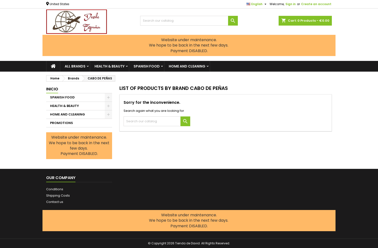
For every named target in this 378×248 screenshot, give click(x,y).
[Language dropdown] (257, 4)
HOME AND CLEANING (187, 66)
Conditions (54, 189)
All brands (75, 66)
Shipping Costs (58, 195)
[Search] (189, 21)
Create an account (316, 4)
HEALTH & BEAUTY (109, 66)
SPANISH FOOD (147, 66)
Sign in (290, 4)
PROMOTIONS (61, 123)
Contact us (54, 202)
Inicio (52, 89)
